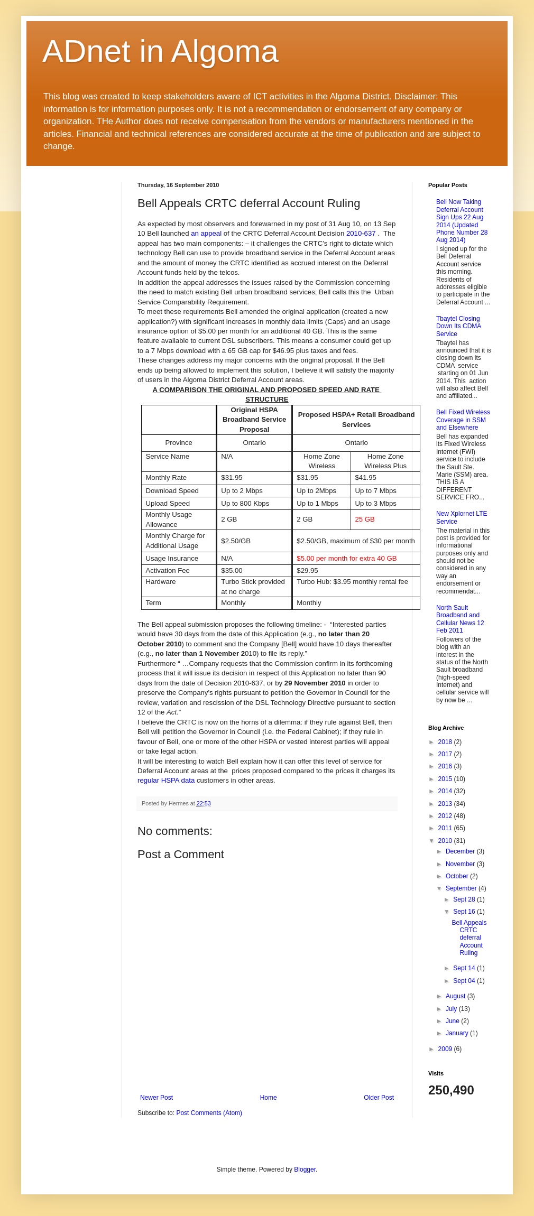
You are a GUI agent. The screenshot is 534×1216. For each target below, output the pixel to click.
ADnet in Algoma (160, 51)
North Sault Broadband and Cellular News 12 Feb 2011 (460, 619)
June (453, 1021)
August (456, 996)
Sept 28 (465, 899)
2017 (446, 754)
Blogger (305, 1169)
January (458, 1033)
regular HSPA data (166, 780)
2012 (446, 816)
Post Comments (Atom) (209, 1113)
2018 (446, 742)
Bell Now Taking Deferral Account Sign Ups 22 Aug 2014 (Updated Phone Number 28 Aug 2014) (461, 221)
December (461, 851)
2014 (446, 791)
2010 (446, 840)
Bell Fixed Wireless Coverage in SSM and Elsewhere (463, 420)
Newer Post (156, 1097)
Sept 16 (465, 911)
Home (268, 1097)
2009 (446, 1049)
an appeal (206, 233)
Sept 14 (465, 968)
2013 (446, 803)
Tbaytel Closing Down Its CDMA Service (458, 326)
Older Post (379, 1097)
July (452, 1009)
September (462, 888)
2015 (446, 779)
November (461, 864)
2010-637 (361, 233)
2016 (446, 766)
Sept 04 (465, 981)
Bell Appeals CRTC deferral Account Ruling (469, 938)
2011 (446, 828)
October (458, 876)
